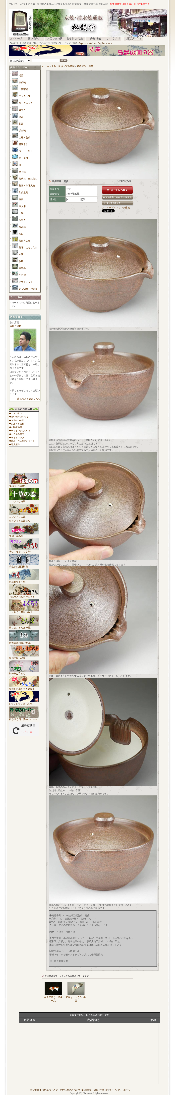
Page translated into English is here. (95, 43)
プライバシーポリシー (121, 1090)
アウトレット (26, 282)
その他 (22, 275)
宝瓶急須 (70, 66)
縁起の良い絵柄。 (24, 656)
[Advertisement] (69, 57)
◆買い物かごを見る (18, 417)
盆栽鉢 (22, 227)
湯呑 (21, 75)
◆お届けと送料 (16, 423)
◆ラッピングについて (20, 430)
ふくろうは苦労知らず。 (24, 611)
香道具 (22, 268)
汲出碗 (22, 130)
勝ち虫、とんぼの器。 (24, 626)
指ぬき (22, 220)
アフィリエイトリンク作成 (116, 207)
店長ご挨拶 (15, 326)
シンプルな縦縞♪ (24, 500)
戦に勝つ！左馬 (24, 580)
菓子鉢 (22, 172)
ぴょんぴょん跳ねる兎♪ (24, 702)
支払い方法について (70, 1090)
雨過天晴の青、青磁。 (24, 641)
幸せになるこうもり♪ (24, 550)
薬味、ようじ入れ (28, 247)
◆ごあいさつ (15, 413)
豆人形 (22, 206)
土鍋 (21, 213)
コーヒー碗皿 (26, 151)
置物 (21, 199)
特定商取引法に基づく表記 (44, 1090)
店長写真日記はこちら (28, 398)
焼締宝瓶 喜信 (85, 66)
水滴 (21, 254)
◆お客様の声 (15, 427)
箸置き (22, 110)
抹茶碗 (22, 82)
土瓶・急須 (24, 137)
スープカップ (26, 103)
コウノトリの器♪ (24, 515)
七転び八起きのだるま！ (24, 595)
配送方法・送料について (95, 1090)
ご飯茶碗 (23, 89)
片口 (21, 234)
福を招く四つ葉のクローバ (24, 718)
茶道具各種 (24, 241)
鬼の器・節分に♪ (24, 484)
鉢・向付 (23, 158)
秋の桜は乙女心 (24, 672)
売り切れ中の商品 (28, 289)
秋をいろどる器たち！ (20, 520)
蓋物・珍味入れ (27, 185)
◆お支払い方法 (16, 420)
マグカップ (24, 96)
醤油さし (23, 144)
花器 (21, 124)
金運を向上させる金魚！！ (24, 687)
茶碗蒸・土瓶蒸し (28, 179)
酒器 (21, 117)
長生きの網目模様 (24, 565)
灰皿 (21, 261)
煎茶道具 (23, 192)
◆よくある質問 (16, 434)
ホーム (45, 66)
